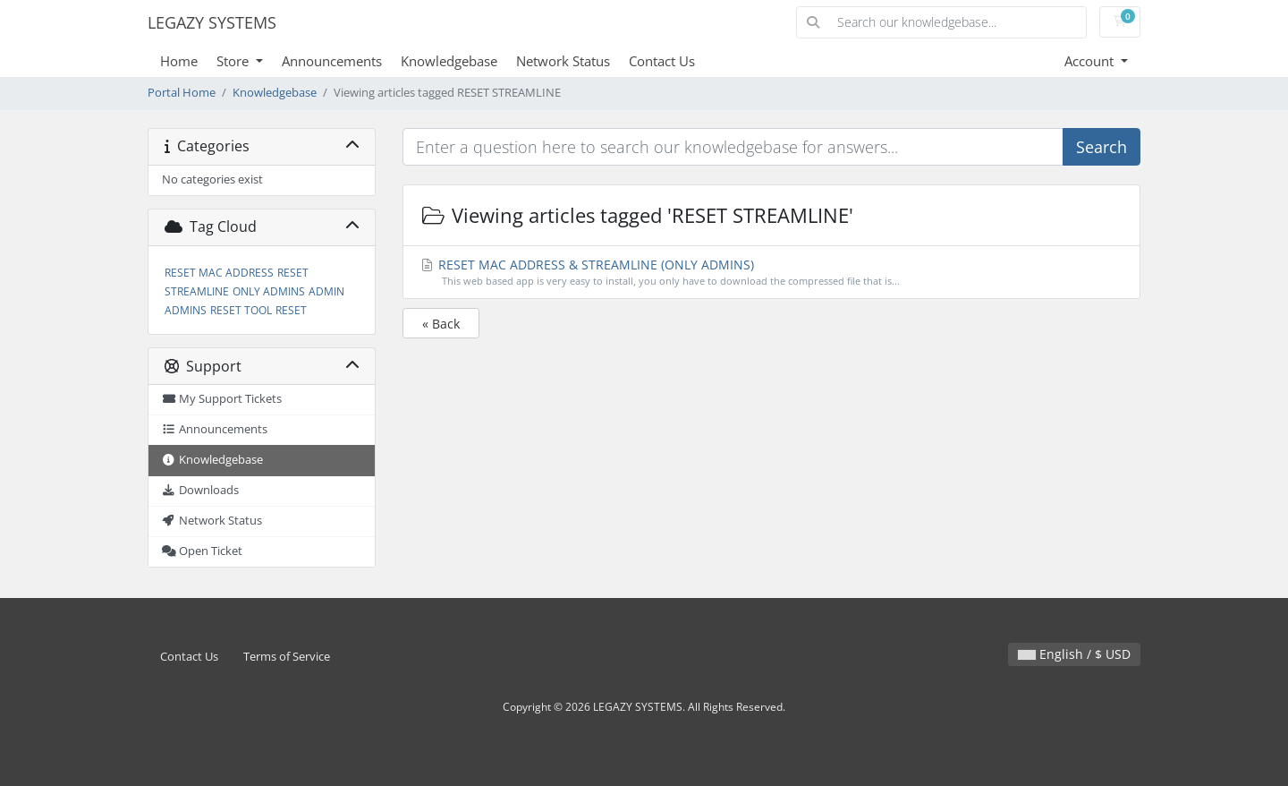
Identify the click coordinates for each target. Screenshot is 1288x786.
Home (179, 61)
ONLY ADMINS (269, 291)
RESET (291, 310)
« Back (441, 323)
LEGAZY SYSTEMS (212, 22)
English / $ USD (1074, 653)
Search (1101, 147)
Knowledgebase (449, 61)
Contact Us (662, 61)
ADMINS (186, 310)
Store (234, 61)
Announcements (332, 61)
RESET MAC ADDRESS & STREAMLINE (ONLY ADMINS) (771, 272)
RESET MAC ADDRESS (219, 272)
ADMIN (326, 291)
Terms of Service (286, 656)
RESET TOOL (241, 310)
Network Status (563, 61)
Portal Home (182, 92)
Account (1090, 61)
